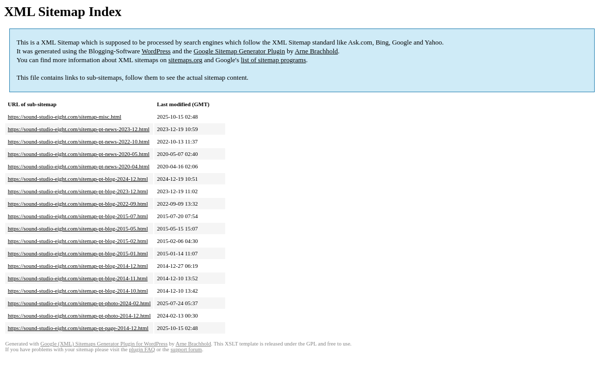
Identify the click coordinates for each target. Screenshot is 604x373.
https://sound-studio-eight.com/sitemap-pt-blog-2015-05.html (78, 228)
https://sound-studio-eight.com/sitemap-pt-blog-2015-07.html (78, 216)
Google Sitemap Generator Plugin (239, 51)
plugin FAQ (142, 349)
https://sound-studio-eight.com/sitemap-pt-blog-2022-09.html (78, 203)
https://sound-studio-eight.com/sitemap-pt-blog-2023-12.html (78, 191)
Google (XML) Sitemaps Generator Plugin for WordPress (104, 344)
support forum (186, 349)
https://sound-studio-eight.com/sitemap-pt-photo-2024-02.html (79, 303)
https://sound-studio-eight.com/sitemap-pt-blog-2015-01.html (78, 253)
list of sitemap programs (273, 60)
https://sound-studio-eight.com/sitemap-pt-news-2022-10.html (79, 141)
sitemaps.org (185, 60)
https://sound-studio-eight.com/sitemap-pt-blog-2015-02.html (78, 241)
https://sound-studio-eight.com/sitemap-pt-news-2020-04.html (79, 166)
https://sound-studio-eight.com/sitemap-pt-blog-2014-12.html (78, 266)
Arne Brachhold (315, 51)
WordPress (156, 51)
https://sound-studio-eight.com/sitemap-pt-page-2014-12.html (78, 328)
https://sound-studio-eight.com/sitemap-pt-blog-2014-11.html (78, 278)
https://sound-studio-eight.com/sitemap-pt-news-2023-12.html (79, 129)
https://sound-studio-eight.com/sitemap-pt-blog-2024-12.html (78, 179)
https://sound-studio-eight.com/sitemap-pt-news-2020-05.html (79, 154)
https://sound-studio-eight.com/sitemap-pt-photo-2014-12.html (79, 315)
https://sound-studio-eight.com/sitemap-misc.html (64, 116)
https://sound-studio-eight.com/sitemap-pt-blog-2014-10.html (78, 291)
